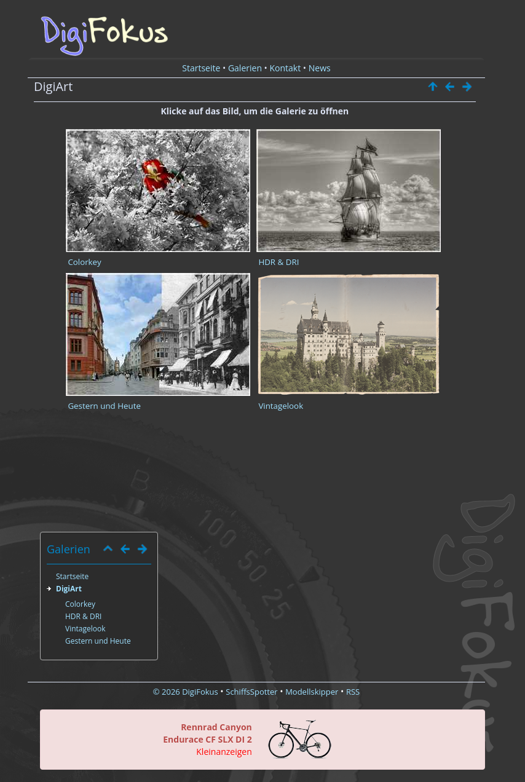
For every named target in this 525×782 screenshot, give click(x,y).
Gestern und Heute (104, 405)
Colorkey (84, 261)
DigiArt (69, 588)
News (320, 68)
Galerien (245, 68)
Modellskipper (311, 691)
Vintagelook (280, 405)
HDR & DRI (278, 261)
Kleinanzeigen (223, 751)
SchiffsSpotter (251, 691)
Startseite (201, 68)
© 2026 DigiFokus (185, 691)
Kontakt (285, 68)
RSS (353, 691)
